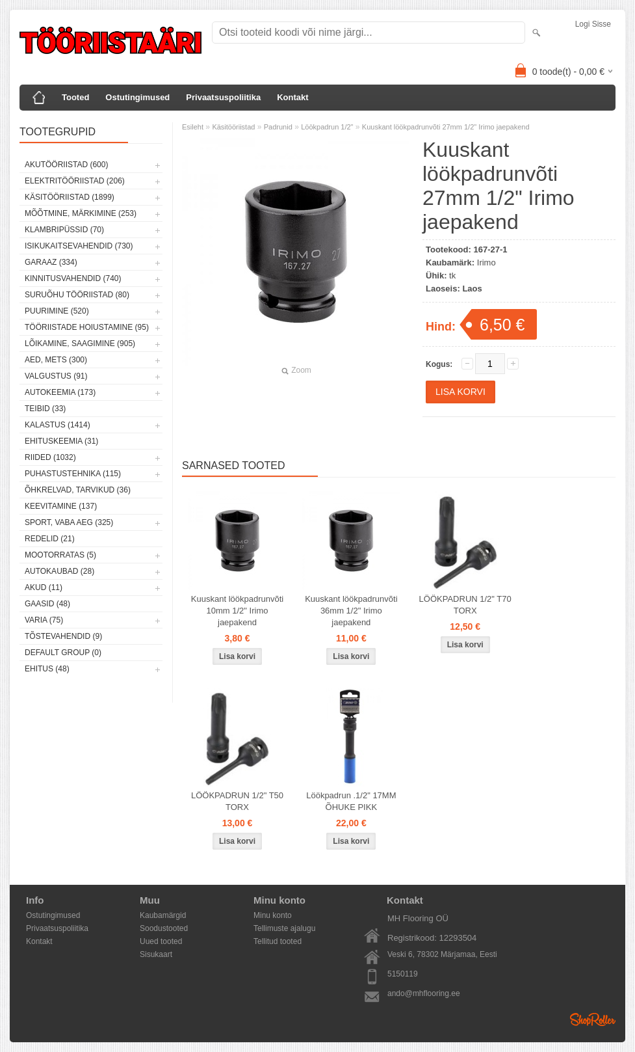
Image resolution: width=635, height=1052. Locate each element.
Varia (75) (44, 620)
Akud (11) (43, 587)
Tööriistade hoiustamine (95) (87, 327)
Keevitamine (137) (61, 506)
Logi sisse (593, 24)
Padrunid (278, 127)
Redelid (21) (50, 538)
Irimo (486, 262)
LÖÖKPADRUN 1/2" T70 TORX (465, 604)
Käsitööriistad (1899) (69, 197)
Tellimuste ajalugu (284, 928)
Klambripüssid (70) (64, 229)
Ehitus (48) (47, 668)
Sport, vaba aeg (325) (69, 522)
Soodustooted (164, 928)
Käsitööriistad (233, 127)
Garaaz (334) (51, 262)
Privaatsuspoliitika (223, 97)
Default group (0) (63, 652)
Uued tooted (161, 941)
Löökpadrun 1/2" (327, 127)
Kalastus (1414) (57, 424)
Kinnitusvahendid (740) (73, 278)
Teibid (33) (45, 408)
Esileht (192, 127)
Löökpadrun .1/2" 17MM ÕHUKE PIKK (351, 801)
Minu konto (272, 915)
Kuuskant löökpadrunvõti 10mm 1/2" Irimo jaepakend (237, 610)
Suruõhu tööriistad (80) (77, 294)
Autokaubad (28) (59, 571)
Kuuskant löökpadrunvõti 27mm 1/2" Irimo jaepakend (446, 127)
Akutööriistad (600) (66, 164)
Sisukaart (156, 954)
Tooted (75, 97)
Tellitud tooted (277, 941)
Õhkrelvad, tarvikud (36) (78, 489)
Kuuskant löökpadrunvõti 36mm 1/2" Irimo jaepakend (351, 610)
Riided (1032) (50, 457)
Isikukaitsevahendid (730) (79, 245)
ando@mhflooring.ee (423, 993)
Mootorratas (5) (60, 555)
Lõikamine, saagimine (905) (80, 343)
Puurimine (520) (57, 311)
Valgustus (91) (56, 376)
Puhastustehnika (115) (73, 473)
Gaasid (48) (47, 603)
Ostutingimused (137, 97)
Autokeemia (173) (60, 392)
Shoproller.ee (593, 1019)
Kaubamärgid (163, 915)
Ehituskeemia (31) (61, 441)
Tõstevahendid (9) (63, 636)
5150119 (402, 973)
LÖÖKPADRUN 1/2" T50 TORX (237, 801)
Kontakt (292, 97)
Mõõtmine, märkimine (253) (80, 213)
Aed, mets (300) (56, 359)
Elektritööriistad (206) (75, 180)
